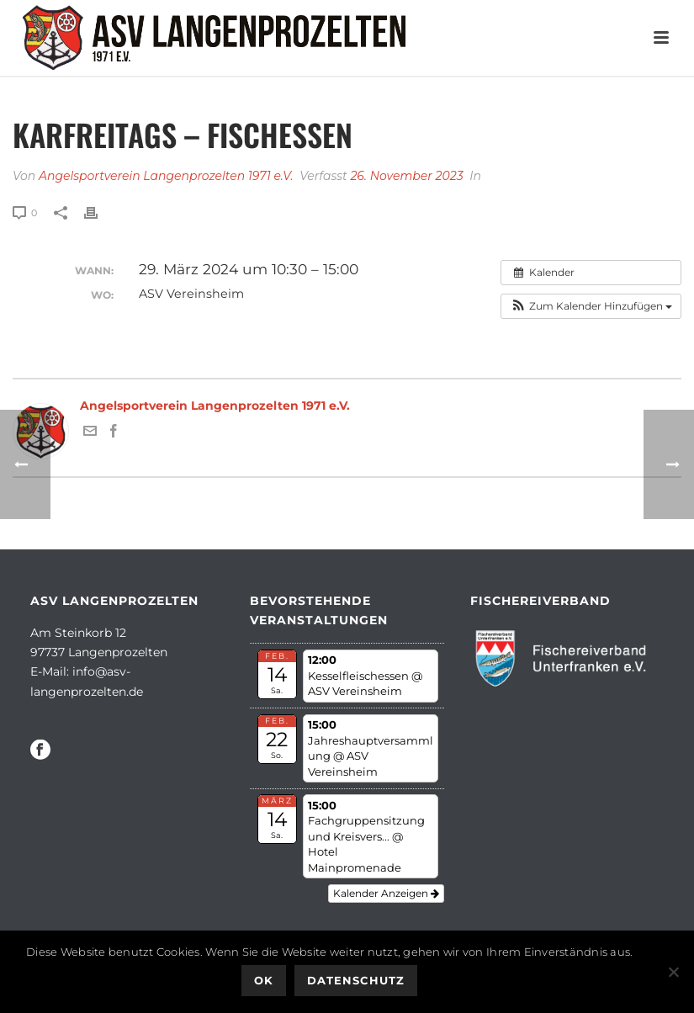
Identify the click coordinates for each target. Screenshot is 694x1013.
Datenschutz (356, 980)
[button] (591, 306)
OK (263, 980)
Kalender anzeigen (386, 893)
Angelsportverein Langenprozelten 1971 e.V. (166, 175)
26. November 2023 (406, 175)
